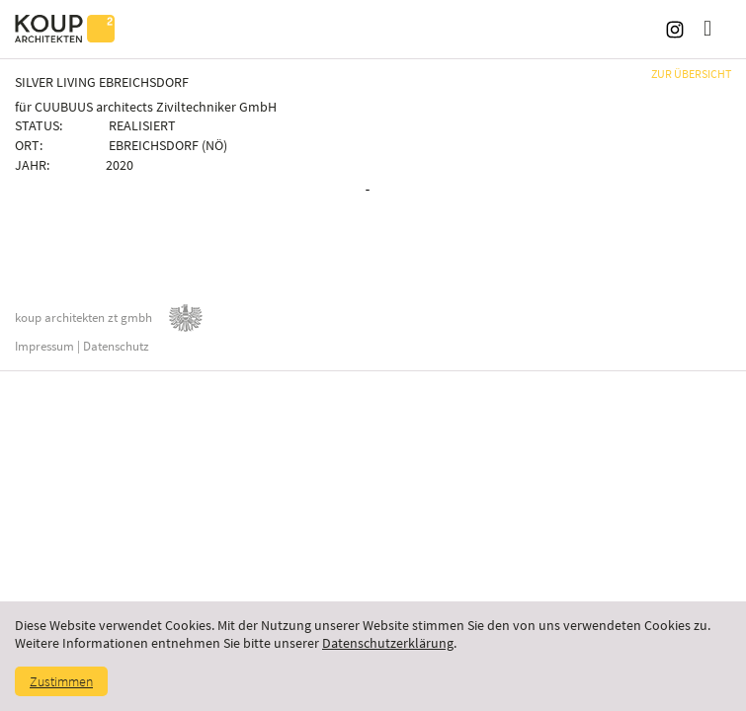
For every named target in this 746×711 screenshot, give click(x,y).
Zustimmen (61, 681)
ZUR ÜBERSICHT (691, 73)
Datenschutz (116, 346)
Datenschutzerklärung (388, 643)
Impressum (44, 346)
